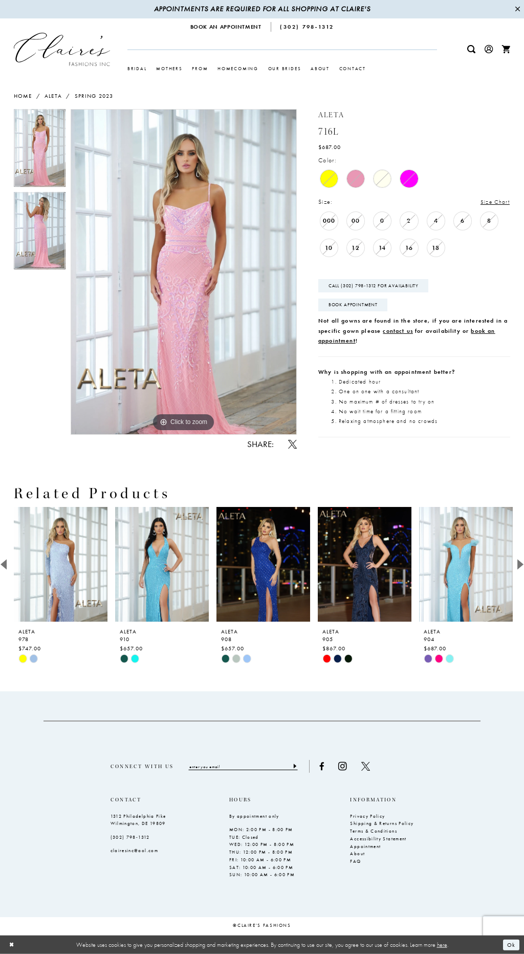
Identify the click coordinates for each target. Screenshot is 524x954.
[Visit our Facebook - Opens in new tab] (324, 766)
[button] (488, 49)
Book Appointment (353, 306)
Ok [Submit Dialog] (511, 944)
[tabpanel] (40, 150)
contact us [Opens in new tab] (398, 331)
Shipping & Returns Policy (381, 824)
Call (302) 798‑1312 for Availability (374, 286)
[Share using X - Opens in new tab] (292, 444)
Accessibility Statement (378, 839)
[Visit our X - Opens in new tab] (368, 766)
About (357, 854)
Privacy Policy (367, 817)
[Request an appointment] (226, 27)
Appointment (365, 846)
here (442, 944)
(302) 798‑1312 (130, 838)
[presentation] (60, 564)
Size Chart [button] (494, 201)
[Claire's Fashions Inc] (62, 49)
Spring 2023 (94, 95)
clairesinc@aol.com (134, 851)
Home (23, 95)
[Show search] (471, 49)
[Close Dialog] (12, 944)
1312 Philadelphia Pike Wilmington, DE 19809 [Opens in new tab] (138, 821)
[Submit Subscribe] (297, 766)
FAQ (355, 862)
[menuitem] (226, 27)
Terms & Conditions (373, 832)
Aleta (53, 95)
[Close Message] (517, 9)
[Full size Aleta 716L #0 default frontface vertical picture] (183, 272)
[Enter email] (244, 766)
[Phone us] (307, 27)
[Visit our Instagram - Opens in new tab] (345, 767)
